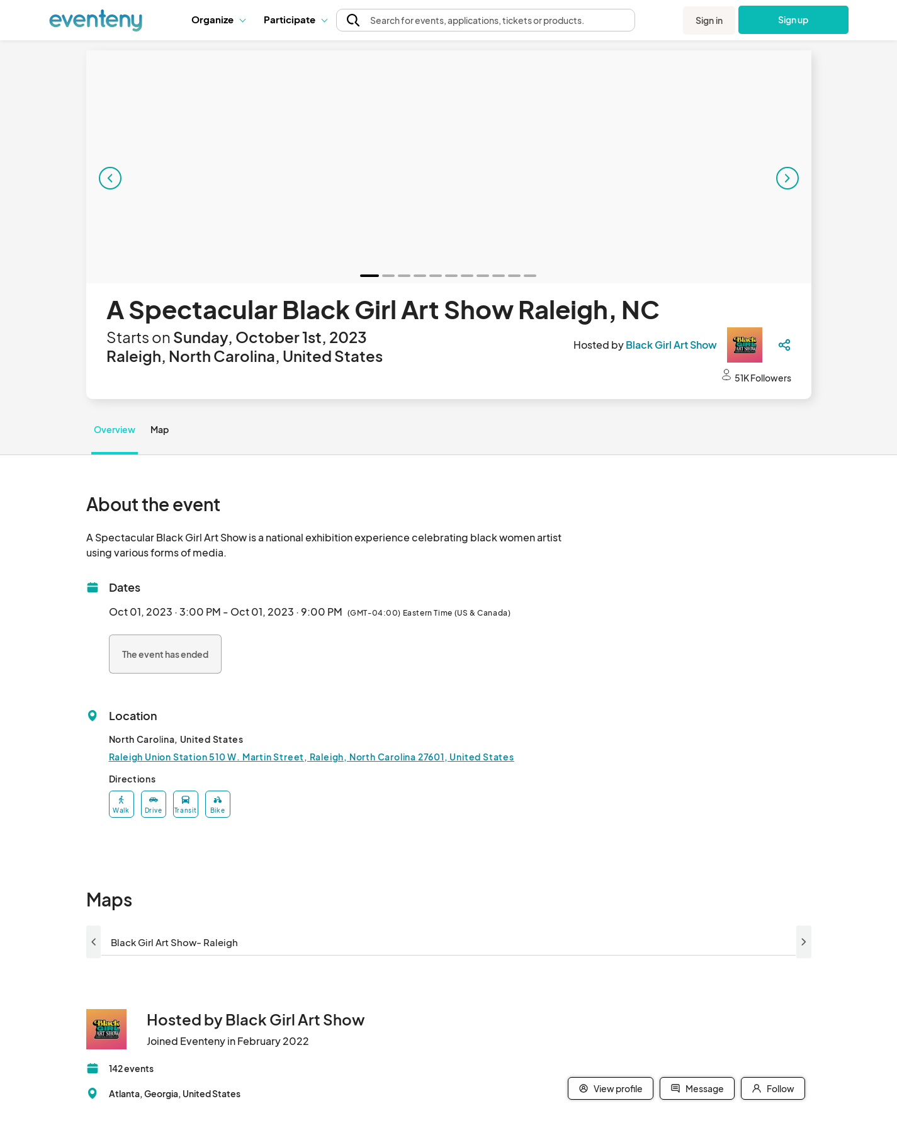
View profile (610, 1088)
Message (697, 1088)
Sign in (709, 20)
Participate (295, 19)
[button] (218, 19)
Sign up (793, 19)
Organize (218, 19)
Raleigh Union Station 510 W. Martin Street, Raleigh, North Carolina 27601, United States (311, 756)
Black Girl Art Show (671, 344)
